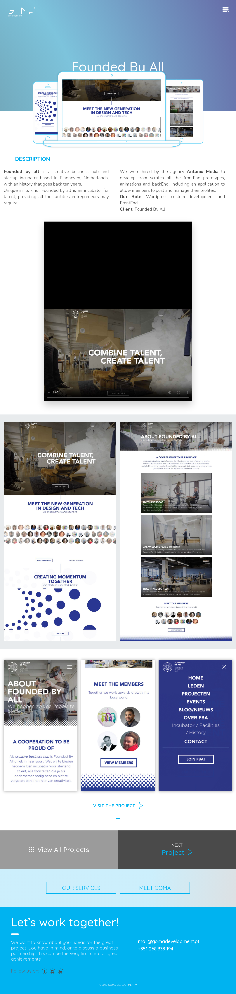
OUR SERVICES (81, 887)
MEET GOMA (155, 887)
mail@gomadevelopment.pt (168, 941)
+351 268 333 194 (155, 949)
